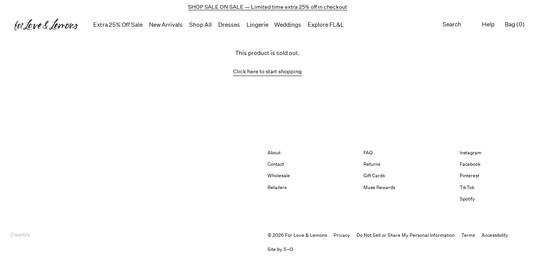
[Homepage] (46, 24)
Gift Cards (374, 175)
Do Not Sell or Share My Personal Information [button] (406, 235)
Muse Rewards (379, 187)
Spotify (467, 199)
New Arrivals (166, 24)
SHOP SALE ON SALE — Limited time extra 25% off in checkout (267, 6)
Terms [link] (468, 235)
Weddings (287, 24)
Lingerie (257, 24)
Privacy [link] (342, 235)
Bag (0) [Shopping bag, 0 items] (515, 24)
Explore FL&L (326, 24)
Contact (276, 164)
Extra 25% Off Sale (118, 24)
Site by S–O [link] (280, 249)
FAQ (368, 152)
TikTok (467, 187)
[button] (46, 24)
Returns (371, 164)
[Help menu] (488, 24)
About (274, 152)
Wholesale (279, 175)
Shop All (200, 24)
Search (452, 24)
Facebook (470, 164)
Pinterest (469, 175)
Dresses (229, 24)
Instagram (470, 152)
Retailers (277, 187)
